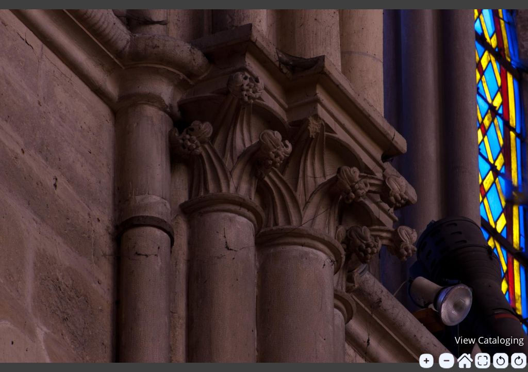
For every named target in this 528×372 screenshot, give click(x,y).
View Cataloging (489, 340)
